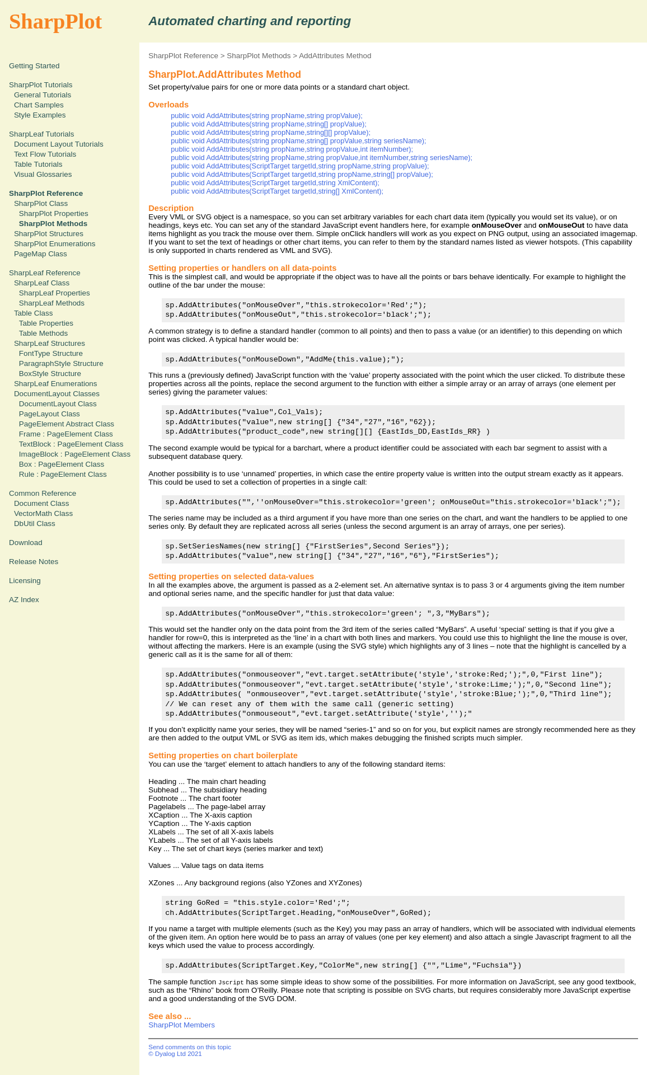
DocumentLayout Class (58, 404)
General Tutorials (42, 95)
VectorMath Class (43, 513)
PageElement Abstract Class (66, 424)
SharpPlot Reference (183, 55)
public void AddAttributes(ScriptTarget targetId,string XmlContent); (275, 183)
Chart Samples (39, 105)
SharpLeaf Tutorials (41, 134)
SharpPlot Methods (258, 55)
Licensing (25, 580)
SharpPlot (55, 21)
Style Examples (40, 115)
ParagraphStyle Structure (61, 363)
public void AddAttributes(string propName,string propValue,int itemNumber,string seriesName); (321, 157)
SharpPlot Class (41, 203)
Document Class (41, 503)
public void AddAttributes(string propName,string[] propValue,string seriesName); (298, 141)
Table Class (33, 313)
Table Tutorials (38, 164)
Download (26, 542)
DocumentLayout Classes (57, 393)
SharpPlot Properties (53, 213)
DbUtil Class (34, 523)
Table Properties (46, 323)
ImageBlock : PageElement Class (74, 454)
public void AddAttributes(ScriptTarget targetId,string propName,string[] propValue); (302, 174)
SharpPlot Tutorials (41, 85)
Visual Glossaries (43, 174)
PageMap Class (40, 254)
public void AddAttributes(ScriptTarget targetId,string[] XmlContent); (277, 191)
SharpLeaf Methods (52, 303)
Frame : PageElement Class (66, 434)
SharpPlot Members (181, 1025)
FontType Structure (51, 353)
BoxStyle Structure (50, 373)
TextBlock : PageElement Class (71, 444)
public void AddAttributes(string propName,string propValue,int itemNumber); (292, 149)
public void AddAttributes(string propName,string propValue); (267, 115)
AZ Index (24, 599)
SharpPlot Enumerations (55, 244)
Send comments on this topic (189, 1047)
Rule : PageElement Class (63, 474)
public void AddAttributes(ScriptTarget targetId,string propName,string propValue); (300, 166)
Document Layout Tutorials (59, 144)
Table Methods (43, 333)
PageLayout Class (49, 414)
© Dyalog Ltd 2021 (175, 1053)
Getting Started (34, 66)
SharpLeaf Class (41, 283)
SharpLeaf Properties (54, 293)
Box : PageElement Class (61, 464)
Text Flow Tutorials (45, 154)
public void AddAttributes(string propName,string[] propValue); (269, 124)
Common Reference (42, 493)
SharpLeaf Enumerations (55, 383)
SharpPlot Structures (48, 233)
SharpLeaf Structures (49, 343)
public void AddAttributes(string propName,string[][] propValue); (271, 132)
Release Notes (33, 561)
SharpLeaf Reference (45, 273)
